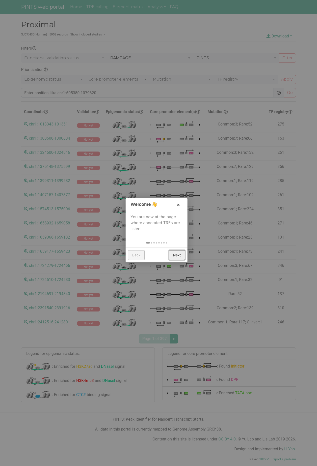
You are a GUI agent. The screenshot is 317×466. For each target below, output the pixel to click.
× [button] (180, 208)
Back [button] (138, 258)
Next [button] (179, 258)
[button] (150, 246)
